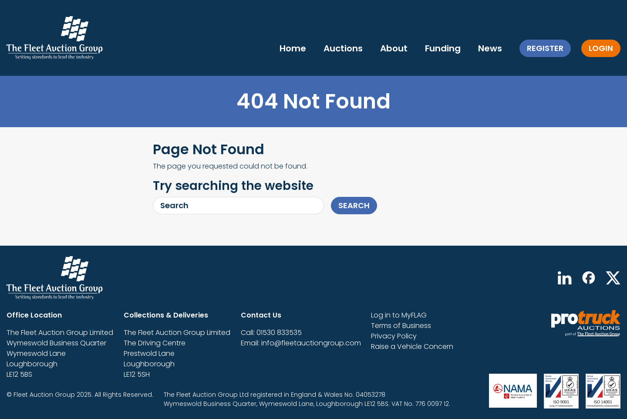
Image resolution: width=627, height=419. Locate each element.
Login (601, 48)
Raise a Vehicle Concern (412, 346)
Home (293, 48)
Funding (443, 48)
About (394, 48)
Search (354, 205)
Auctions (343, 48)
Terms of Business (401, 326)
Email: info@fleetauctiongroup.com (301, 343)
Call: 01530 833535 (271, 333)
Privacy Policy (394, 336)
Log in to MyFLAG (399, 315)
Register (545, 48)
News (490, 48)
